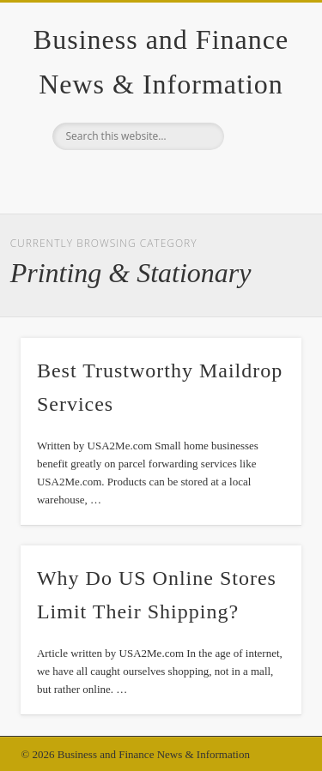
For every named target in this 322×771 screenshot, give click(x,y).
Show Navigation (260, 153)
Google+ (159, 179)
